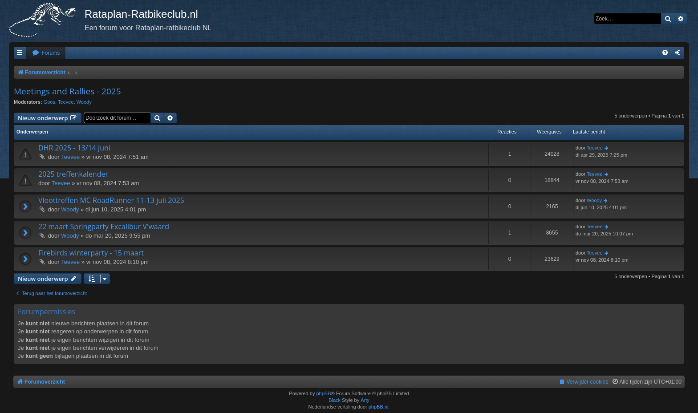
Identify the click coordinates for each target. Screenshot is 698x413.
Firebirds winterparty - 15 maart (91, 253)
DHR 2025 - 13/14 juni (74, 148)
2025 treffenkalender (73, 174)
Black (335, 400)
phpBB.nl (379, 406)
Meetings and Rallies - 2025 (67, 91)
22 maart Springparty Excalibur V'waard (103, 226)
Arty (365, 400)
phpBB (323, 393)
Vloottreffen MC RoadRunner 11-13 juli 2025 (111, 200)
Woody (84, 102)
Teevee (65, 102)
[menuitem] (46, 53)
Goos (49, 102)
